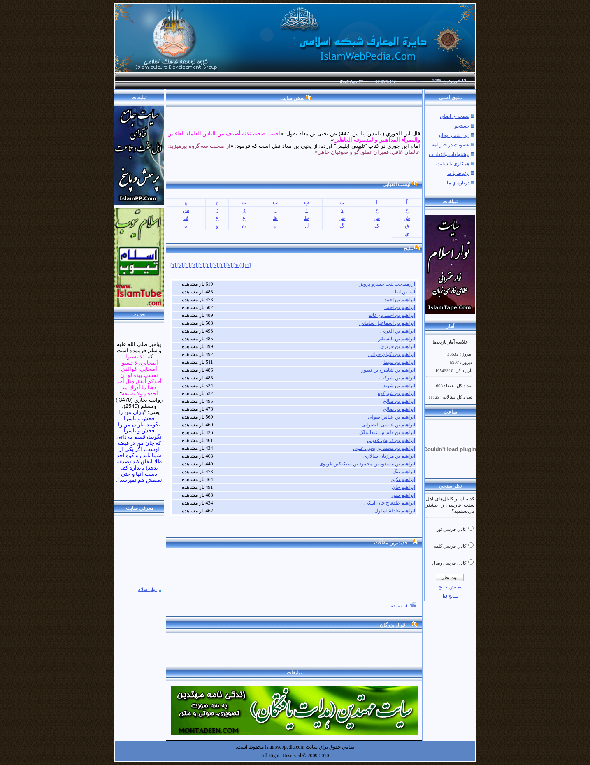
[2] (180, 265)
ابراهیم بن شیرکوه (396, 393)
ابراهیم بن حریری (397, 346)
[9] (229, 265)
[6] (208, 265)
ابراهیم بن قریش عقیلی (391, 440)
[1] (173, 265)
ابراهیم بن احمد (399, 299)
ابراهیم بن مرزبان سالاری (389, 456)
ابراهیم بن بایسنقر (396, 339)
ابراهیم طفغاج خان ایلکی (389, 503)
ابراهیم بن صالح (399, 401)
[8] (222, 265)
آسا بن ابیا (405, 292)
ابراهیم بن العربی (397, 331)
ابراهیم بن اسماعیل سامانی (387, 323)
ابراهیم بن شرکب (397, 378)
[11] (247, 265)
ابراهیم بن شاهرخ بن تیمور (388, 370)
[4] (194, 265)
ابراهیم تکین (402, 479)
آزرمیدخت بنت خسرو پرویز (387, 284)
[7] (215, 265)
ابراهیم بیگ (404, 471)
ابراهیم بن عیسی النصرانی (388, 425)
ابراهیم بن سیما (399, 362)
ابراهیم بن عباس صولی (391, 417)
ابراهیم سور (403, 495)
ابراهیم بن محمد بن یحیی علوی (384, 448)
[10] (238, 265)
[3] (187, 265)
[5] (201, 265)
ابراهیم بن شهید (399, 385)
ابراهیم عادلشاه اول (394, 511)
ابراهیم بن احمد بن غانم (391, 315)
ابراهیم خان (403, 487)
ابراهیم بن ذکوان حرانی (391, 354)
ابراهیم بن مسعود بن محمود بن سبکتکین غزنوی (367, 464)
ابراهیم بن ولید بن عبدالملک (387, 432)
